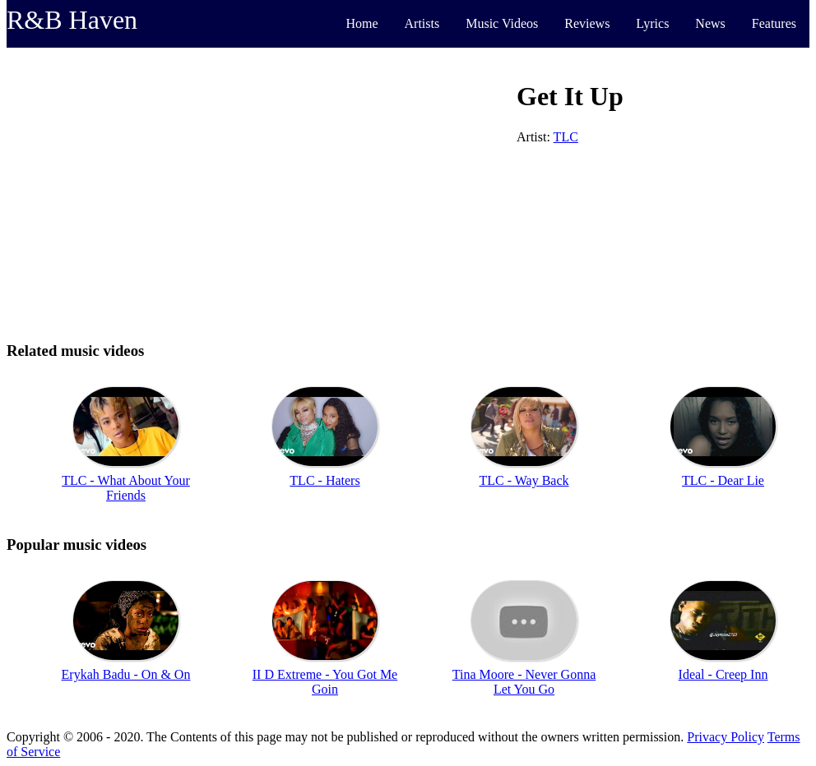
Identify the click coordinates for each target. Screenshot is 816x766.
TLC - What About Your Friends (126, 487)
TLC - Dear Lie (723, 480)
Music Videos (502, 23)
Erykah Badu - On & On (126, 674)
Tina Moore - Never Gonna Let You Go (524, 681)
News (710, 23)
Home (361, 23)
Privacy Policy (725, 737)
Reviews (587, 23)
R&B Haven (72, 20)
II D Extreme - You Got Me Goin (325, 681)
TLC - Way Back (523, 480)
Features (774, 23)
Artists (422, 23)
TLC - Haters (324, 480)
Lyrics (652, 23)
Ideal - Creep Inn (723, 674)
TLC (566, 137)
